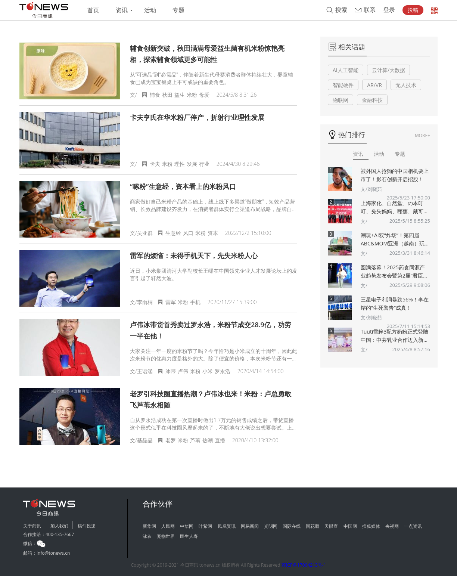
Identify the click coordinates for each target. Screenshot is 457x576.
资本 (213, 232)
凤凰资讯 (227, 526)
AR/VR (374, 85)
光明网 (270, 526)
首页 (93, 10)
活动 (150, 10)
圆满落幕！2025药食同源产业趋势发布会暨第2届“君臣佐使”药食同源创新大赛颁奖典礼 (394, 272)
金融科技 (372, 99)
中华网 (186, 526)
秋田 (167, 94)
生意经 (173, 232)
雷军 (170, 302)
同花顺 (312, 526)
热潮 (207, 440)
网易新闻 (250, 526)
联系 (370, 10)
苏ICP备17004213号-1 (304, 565)
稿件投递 (87, 526)
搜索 (341, 10)
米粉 (192, 94)
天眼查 (331, 526)
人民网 (168, 526)
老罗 (170, 440)
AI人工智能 (345, 70)
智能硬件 (343, 85)
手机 (195, 302)
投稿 (413, 10)
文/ (364, 221)
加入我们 (59, 526)
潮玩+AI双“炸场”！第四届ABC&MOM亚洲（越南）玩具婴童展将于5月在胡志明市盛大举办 (395, 240)
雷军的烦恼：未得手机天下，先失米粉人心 (194, 255)
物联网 (340, 99)
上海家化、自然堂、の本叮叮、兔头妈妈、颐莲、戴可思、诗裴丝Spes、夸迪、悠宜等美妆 (395, 207)
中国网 (350, 526)
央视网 (392, 526)
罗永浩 (222, 371)
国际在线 (292, 526)
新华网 (149, 526)
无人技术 (405, 85)
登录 (389, 10)
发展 (192, 163)
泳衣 (147, 536)
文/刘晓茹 (371, 189)
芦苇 (195, 440)
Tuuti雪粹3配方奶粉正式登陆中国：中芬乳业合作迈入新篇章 (395, 336)
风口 (188, 232)
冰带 (170, 371)
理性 (179, 163)
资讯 (122, 10)
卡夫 (155, 163)
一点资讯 (413, 526)
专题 (178, 10)
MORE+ (422, 135)
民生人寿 (189, 536)
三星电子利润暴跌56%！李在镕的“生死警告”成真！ (395, 303)
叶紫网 (205, 526)
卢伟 (183, 371)
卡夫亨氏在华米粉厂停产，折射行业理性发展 (197, 117)
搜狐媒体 (371, 526)
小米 (207, 371)
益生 (179, 94)
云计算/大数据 (388, 70)
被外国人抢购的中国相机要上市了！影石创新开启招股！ (395, 175)
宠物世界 (166, 536)
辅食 (155, 94)
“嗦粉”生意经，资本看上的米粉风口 (183, 186)
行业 (204, 163)
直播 (220, 440)
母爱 (204, 94)
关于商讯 (32, 526)
